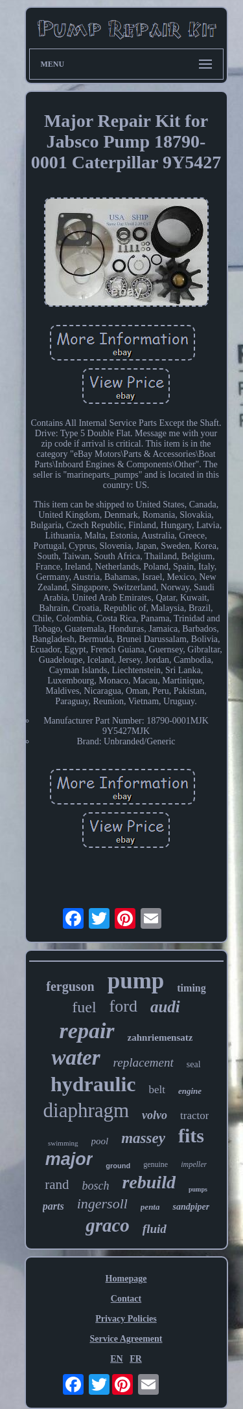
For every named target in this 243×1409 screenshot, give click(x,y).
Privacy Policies (125, 1319)
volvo (154, 1115)
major (69, 1159)
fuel (84, 1007)
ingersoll (102, 1203)
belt (156, 1089)
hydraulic (93, 1084)
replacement (143, 1062)
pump (136, 980)
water (75, 1057)
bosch (95, 1185)
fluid (155, 1229)
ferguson (70, 986)
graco (108, 1225)
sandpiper (190, 1207)
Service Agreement (125, 1339)
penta (150, 1207)
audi (165, 1006)
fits (191, 1135)
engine (190, 1091)
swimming (63, 1143)
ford (123, 1006)
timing (191, 987)
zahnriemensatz (160, 1037)
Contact (126, 1299)
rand (57, 1184)
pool (100, 1141)
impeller (194, 1164)
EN (116, 1359)
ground (118, 1166)
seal (194, 1064)
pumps (198, 1189)
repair (87, 1031)
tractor (194, 1115)
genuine (155, 1164)
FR (136, 1359)
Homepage (126, 1278)
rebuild (148, 1182)
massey (143, 1138)
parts (53, 1206)
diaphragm (86, 1110)
